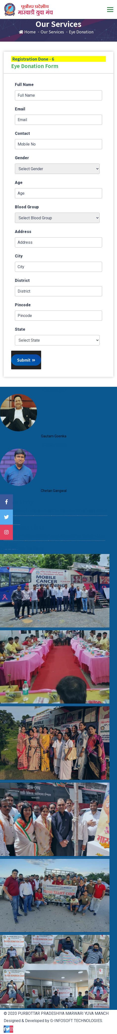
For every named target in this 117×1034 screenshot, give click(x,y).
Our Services (52, 32)
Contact (22, 133)
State (20, 329)
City (19, 256)
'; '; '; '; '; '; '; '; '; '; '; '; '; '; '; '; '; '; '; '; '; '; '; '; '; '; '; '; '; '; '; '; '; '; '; (57, 340)
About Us (24, 521)
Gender (22, 158)
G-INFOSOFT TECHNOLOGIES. (76, 1020)
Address (23, 231)
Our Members (65, 521)
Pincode (23, 305)
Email (20, 109)
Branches (42, 521)
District (22, 280)
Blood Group (27, 207)
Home (27, 32)
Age (19, 182)
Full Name (24, 84)
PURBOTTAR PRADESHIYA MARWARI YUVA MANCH (63, 1013)
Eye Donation (81, 32)
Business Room (92, 521)
